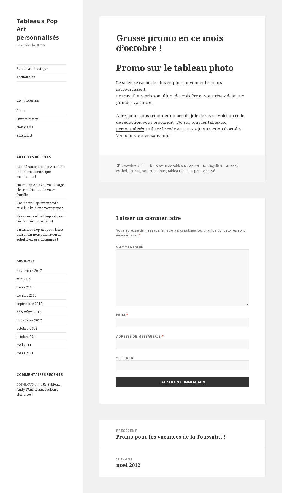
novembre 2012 (29, 320)
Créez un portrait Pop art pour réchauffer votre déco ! (41, 219)
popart (160, 171)
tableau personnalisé (198, 171)
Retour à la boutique (32, 68)
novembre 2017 (29, 270)
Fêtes (21, 110)
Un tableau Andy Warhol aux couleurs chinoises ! (38, 389)
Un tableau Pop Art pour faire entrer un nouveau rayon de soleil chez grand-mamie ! (40, 234)
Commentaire (129, 246)
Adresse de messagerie (140, 336)
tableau (174, 171)
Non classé (25, 127)
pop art (148, 171)
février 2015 (27, 295)
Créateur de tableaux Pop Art (176, 166)
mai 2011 (24, 345)
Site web (124, 358)
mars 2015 (25, 287)
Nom (122, 315)
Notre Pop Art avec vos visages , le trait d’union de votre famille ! (41, 190)
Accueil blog (26, 77)
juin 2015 (24, 279)
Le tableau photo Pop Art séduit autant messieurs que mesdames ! (41, 171)
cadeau (134, 171)
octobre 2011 (27, 336)
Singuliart (24, 135)
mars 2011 (25, 353)
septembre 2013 (29, 303)
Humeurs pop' (28, 119)
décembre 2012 (29, 312)
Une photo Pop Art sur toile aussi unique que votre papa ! (40, 205)
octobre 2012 (27, 328)
